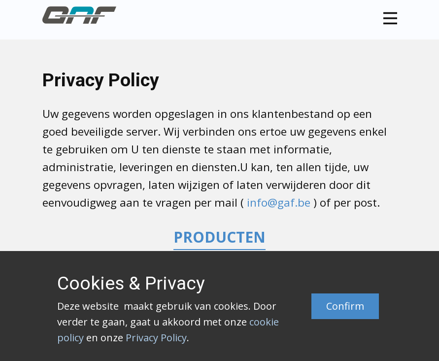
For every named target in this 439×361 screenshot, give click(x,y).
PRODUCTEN (219, 237)
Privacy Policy (156, 337)
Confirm (345, 306)
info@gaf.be (278, 202)
